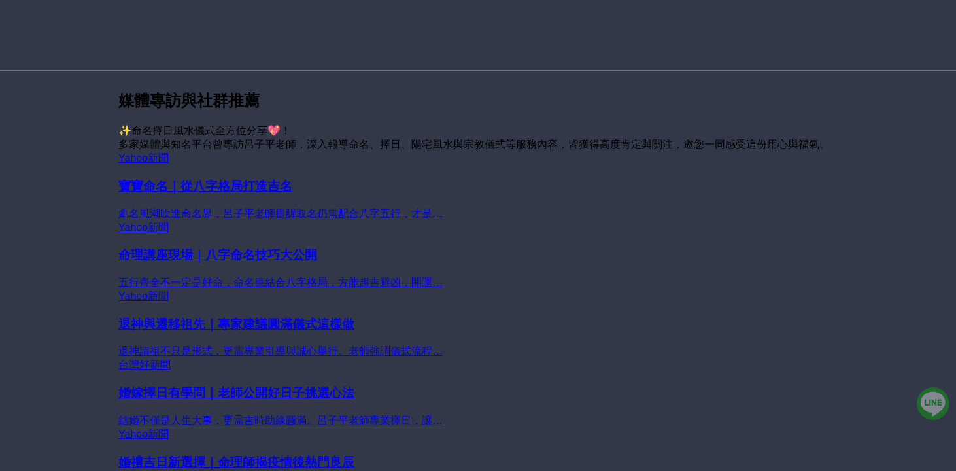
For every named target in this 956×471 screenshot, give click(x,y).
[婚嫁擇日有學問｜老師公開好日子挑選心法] (478, 393)
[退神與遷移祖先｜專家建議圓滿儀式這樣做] (478, 324)
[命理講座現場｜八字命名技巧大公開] (478, 256)
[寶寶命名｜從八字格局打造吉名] (478, 186)
